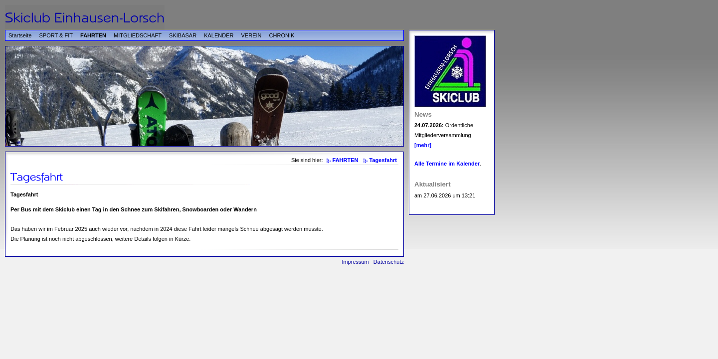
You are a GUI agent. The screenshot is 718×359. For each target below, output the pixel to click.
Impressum (355, 262)
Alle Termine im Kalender (447, 164)
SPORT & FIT (56, 35)
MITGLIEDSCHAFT (138, 35)
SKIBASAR (182, 35)
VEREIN (251, 35)
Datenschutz (388, 262)
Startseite (19, 35)
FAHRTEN (93, 35)
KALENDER (218, 35)
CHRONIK (282, 35)
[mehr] (422, 145)
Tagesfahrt (383, 160)
